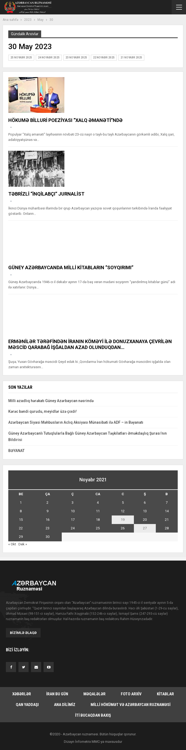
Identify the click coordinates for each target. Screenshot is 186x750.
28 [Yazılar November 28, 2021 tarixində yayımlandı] (167, 528)
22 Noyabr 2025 (104, 57)
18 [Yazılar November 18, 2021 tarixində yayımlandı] (98, 520)
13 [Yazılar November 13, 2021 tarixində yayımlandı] (145, 511)
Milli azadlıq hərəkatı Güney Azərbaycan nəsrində (51, 401)
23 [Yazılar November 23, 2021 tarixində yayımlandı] (47, 528)
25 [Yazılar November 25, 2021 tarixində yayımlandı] (98, 528)
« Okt (12, 544)
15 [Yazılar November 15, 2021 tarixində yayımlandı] (21, 520)
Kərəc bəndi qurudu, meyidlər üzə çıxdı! (42, 411)
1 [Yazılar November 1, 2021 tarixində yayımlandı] (21, 503)
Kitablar (165, 694)
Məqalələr (94, 694)
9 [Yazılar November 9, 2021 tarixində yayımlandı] (47, 511)
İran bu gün (57, 694)
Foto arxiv (131, 694)
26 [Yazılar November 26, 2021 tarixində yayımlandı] (123, 528)
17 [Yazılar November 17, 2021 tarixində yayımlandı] (73, 520)
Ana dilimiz (64, 704)
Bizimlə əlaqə (23, 633)
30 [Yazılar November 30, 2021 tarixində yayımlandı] (47, 537)
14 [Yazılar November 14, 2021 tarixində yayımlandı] (167, 511)
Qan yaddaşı (27, 704)
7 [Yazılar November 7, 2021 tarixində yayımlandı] (167, 503)
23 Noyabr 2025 (76, 57)
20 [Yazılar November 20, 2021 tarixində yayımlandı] (145, 520)
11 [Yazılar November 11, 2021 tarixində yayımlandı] (98, 511)
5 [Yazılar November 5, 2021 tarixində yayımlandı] (123, 503)
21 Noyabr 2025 (131, 57)
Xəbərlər (21, 694)
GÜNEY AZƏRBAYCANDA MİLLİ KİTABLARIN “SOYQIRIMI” (70, 267)
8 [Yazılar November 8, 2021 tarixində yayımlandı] (21, 511)
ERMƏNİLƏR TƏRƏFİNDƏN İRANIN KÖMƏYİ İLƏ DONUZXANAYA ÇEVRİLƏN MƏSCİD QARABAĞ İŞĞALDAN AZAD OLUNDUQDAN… (90, 344)
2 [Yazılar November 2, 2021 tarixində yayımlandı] (47, 503)
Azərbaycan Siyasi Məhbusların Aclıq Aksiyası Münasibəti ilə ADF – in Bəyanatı (75, 422)
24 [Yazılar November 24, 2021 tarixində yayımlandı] (73, 528)
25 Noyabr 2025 (21, 57)
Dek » (22, 544)
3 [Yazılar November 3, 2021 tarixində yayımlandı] (72, 503)
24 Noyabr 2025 (49, 57)
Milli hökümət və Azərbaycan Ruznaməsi (130, 704)
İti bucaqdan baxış (93, 715)
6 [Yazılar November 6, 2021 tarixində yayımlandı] (145, 503)
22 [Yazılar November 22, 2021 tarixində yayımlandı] (21, 528)
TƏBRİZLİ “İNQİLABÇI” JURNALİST (46, 194)
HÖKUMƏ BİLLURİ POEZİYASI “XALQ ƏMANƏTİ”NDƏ (65, 120)
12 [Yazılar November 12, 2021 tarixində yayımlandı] (123, 511)
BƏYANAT (16, 451)
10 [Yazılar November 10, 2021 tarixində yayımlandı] (73, 511)
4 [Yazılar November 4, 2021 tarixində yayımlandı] (98, 503)
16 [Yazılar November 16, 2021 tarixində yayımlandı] (47, 520)
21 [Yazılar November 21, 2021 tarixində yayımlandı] (167, 520)
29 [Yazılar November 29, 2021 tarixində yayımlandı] (21, 537)
